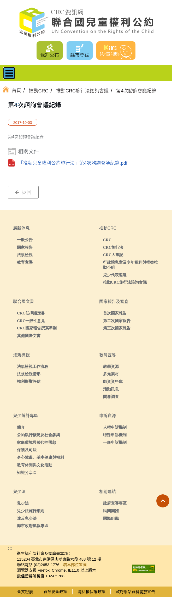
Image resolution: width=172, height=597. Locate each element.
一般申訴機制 (115, 442)
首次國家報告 (115, 313)
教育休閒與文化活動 (34, 465)
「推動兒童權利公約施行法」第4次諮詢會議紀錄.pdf (72, 163)
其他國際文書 (28, 336)
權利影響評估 (28, 381)
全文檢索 (25, 591)
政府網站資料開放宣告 (135, 591)
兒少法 (23, 503)
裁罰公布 (49, 55)
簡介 (21, 427)
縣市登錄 (79, 55)
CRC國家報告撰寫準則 (37, 328)
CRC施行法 (113, 247)
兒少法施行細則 (30, 511)
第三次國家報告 (117, 328)
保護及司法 (27, 450)
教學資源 (111, 366)
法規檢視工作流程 (32, 366)
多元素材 (111, 374)
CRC (107, 240)
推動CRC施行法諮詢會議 (125, 282)
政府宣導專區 (115, 503)
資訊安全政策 (55, 591)
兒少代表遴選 (115, 275)
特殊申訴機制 (115, 435)
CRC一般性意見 (31, 321)
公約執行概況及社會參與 (38, 435)
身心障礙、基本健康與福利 (40, 457)
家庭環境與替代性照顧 (36, 442)
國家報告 (25, 247)
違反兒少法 (27, 518)
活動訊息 (111, 389)
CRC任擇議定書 (31, 313)
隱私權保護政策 (91, 591)
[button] (162, 500)
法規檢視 (25, 255)
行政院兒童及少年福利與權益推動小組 (130, 264)
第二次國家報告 (117, 321)
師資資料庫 (113, 381)
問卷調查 (111, 397)
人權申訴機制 (115, 427)
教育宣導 (25, 262)
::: (16, 104)
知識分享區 (27, 472)
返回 (23, 192)
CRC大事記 (113, 255)
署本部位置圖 (75, 564)
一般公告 (25, 240)
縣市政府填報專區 (32, 526)
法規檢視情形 (28, 374)
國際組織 (111, 518)
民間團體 (111, 511)
